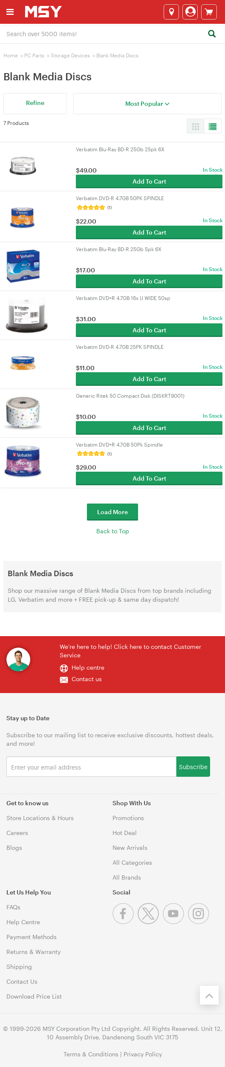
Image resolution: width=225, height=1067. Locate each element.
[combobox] (112, 33)
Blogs (14, 847)
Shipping (19, 966)
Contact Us (22, 981)
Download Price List (34, 996)
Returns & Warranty (33, 951)
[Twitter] (150, 921)
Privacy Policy (143, 1054)
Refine (35, 102)
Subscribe (193, 766)
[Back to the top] (209, 995)
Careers (17, 832)
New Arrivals (129, 847)
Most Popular (147, 103)
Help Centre (23, 921)
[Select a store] (171, 12)
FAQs (13, 907)
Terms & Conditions (90, 1054)
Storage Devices (70, 55)
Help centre (88, 667)
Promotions (128, 817)
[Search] (211, 34)
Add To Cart (149, 181)
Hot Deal (124, 832)
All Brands (126, 877)
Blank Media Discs (117, 55)
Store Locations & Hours (40, 817)
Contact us (87, 678)
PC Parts (34, 55)
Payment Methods (31, 936)
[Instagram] (199, 921)
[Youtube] (175, 921)
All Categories (132, 862)
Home (10, 55)
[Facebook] (125, 921)
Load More (112, 511)
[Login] (190, 12)
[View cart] (209, 12)
